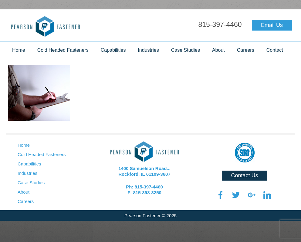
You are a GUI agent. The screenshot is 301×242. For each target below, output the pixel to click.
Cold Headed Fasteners (63, 50)
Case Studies (185, 50)
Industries (148, 50)
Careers (245, 50)
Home (18, 50)
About (218, 50)
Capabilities (113, 50)
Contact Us (244, 175)
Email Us (272, 25)
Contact (274, 50)
